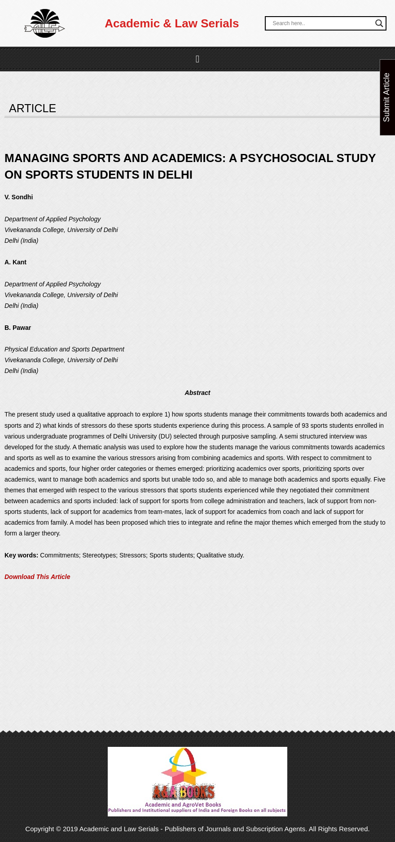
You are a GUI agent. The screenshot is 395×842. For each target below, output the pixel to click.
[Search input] (321, 23)
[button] (197, 59)
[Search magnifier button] (379, 23)
